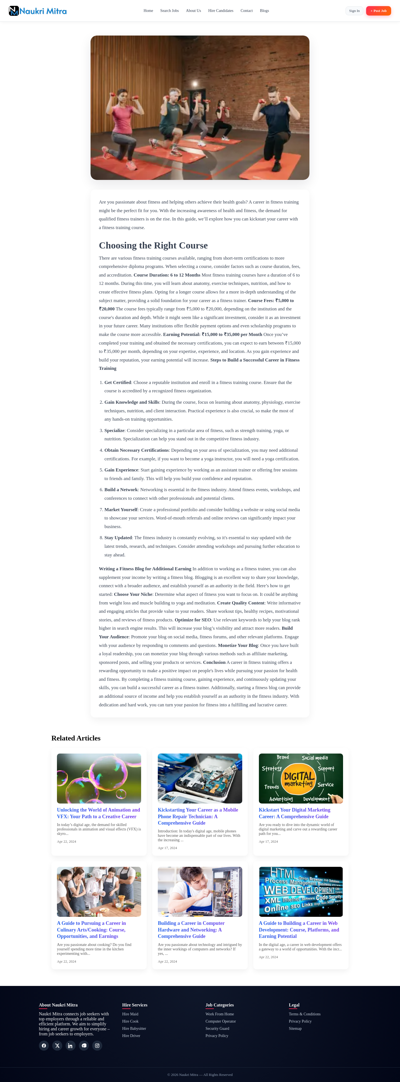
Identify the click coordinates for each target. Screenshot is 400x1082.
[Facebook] (44, 1046)
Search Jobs (169, 11)
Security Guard (217, 1028)
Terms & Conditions (305, 1014)
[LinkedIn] (71, 1046)
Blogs (264, 11)
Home (148, 11)
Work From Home (220, 1014)
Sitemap (295, 1028)
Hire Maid (130, 1014)
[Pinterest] (84, 1046)
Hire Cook (130, 1021)
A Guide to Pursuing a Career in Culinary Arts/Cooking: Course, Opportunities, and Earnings (91, 929)
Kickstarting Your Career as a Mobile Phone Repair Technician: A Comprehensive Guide (198, 816)
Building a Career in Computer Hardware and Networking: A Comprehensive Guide (191, 929)
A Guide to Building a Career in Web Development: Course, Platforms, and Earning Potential (299, 929)
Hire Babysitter (134, 1028)
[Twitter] (57, 1046)
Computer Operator (221, 1021)
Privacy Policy (217, 1036)
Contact (247, 11)
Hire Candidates (221, 11)
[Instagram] (97, 1046)
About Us (193, 11)
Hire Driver (131, 1036)
